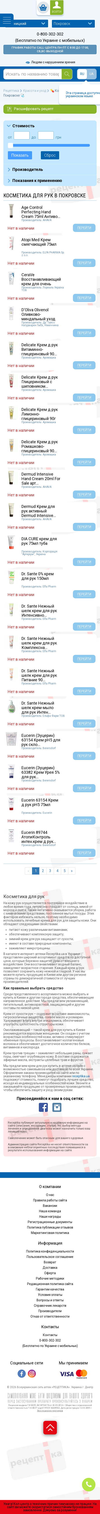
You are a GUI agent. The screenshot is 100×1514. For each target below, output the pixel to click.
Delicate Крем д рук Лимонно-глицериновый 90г (39, 414)
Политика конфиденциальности (50, 1251)
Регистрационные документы (50, 1222)
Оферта (50, 1273)
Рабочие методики (50, 1278)
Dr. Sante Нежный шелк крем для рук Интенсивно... (39, 611)
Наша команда (50, 1211)
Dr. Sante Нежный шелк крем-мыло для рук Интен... (37, 708)
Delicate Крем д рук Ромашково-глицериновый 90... (39, 446)
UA (91, 74)
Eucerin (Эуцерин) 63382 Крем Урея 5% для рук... (40, 772)
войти (56, 11)
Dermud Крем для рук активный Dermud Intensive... (38, 511)
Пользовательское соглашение (50, 1257)
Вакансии (50, 1205)
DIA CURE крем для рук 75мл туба (39, 541)
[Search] (67, 74)
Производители (50, 1311)
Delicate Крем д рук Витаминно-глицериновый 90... (39, 349)
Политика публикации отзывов (50, 1227)
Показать (20, 155)
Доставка (50, 1267)
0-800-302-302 (50, 34)
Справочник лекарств (50, 1305)
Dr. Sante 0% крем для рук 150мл (37, 576)
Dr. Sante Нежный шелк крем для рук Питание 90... (39, 675)
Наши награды (50, 1216)
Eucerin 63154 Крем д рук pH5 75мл (39, 802)
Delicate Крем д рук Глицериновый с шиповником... (39, 382)
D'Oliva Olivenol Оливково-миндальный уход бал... (38, 316)
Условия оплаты (50, 1295)
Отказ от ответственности (50, 1316)
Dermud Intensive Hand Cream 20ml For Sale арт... (40, 479)
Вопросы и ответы (50, 1300)
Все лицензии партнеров (50, 1410)
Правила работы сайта (50, 1200)
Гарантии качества (50, 1289)
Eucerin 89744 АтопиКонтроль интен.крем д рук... (38, 837)
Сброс (50, 155)
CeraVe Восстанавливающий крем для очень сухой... (41, 281)
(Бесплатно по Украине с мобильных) (50, 40)
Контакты (50, 1335)
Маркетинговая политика (50, 1233)
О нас (50, 1195)
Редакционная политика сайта (50, 1284)
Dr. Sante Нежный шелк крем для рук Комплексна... (39, 643)
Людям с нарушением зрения (50, 62)
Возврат (50, 1262)
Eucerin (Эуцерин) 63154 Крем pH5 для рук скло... (40, 740)
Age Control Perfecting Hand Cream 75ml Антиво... (40, 212)
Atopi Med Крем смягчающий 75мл (38, 242)
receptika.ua (81, 1076)
